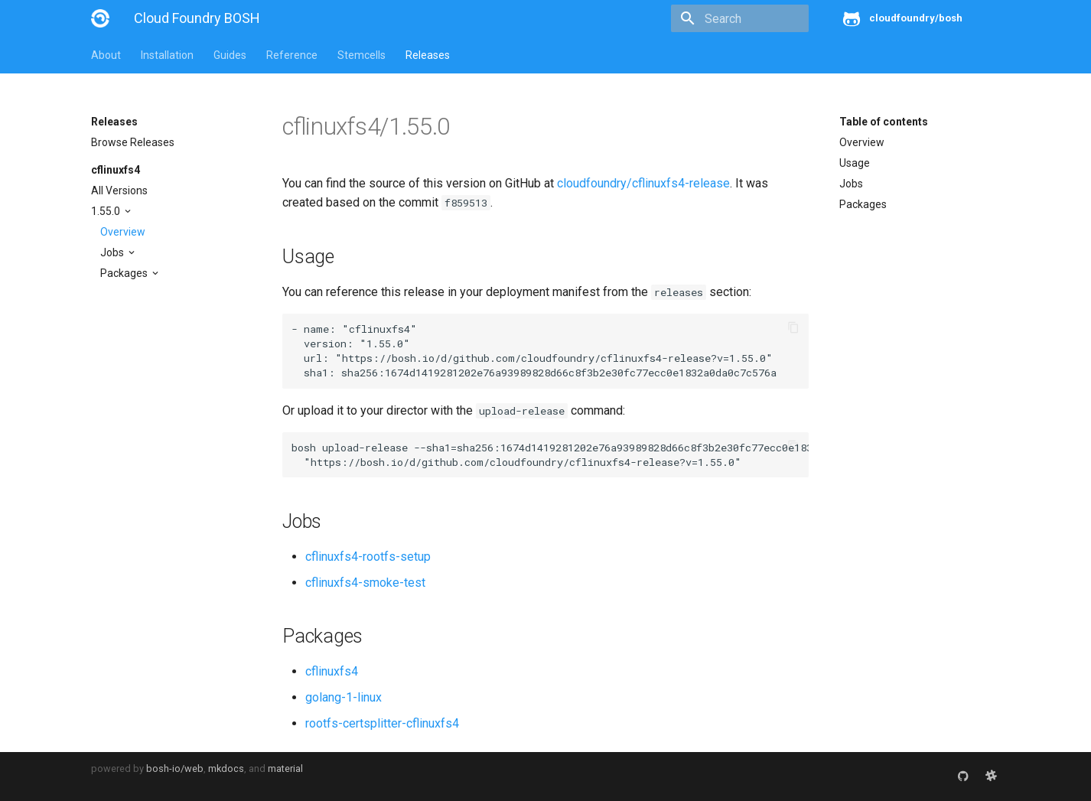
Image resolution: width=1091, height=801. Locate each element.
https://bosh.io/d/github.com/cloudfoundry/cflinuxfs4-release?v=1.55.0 (554, 358)
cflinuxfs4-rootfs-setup (368, 556)
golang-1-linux (343, 697)
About (106, 55)
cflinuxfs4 (115, 170)
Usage (854, 163)
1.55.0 (106, 211)
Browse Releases (132, 142)
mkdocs (226, 768)
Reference (292, 55)
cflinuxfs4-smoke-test (365, 582)
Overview (122, 232)
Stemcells (361, 55)
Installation (167, 55)
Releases (427, 55)
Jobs (113, 252)
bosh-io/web (175, 768)
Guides (229, 55)
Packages (125, 273)
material (285, 768)
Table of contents (883, 122)
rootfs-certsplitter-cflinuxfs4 (382, 723)
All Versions (119, 190)
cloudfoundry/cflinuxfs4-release (643, 183)
